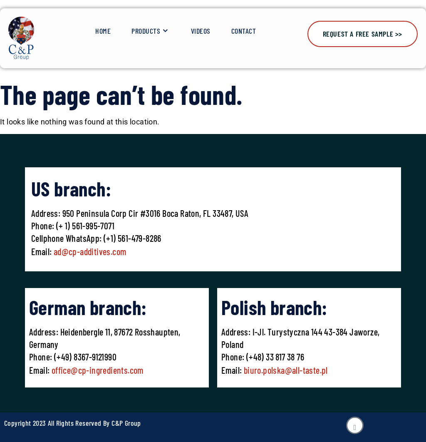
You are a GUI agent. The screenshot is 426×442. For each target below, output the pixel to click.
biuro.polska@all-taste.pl (286, 370)
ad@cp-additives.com (90, 251)
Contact (243, 30)
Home (103, 30)
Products (150, 31)
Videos (201, 30)
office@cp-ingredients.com (96, 370)
